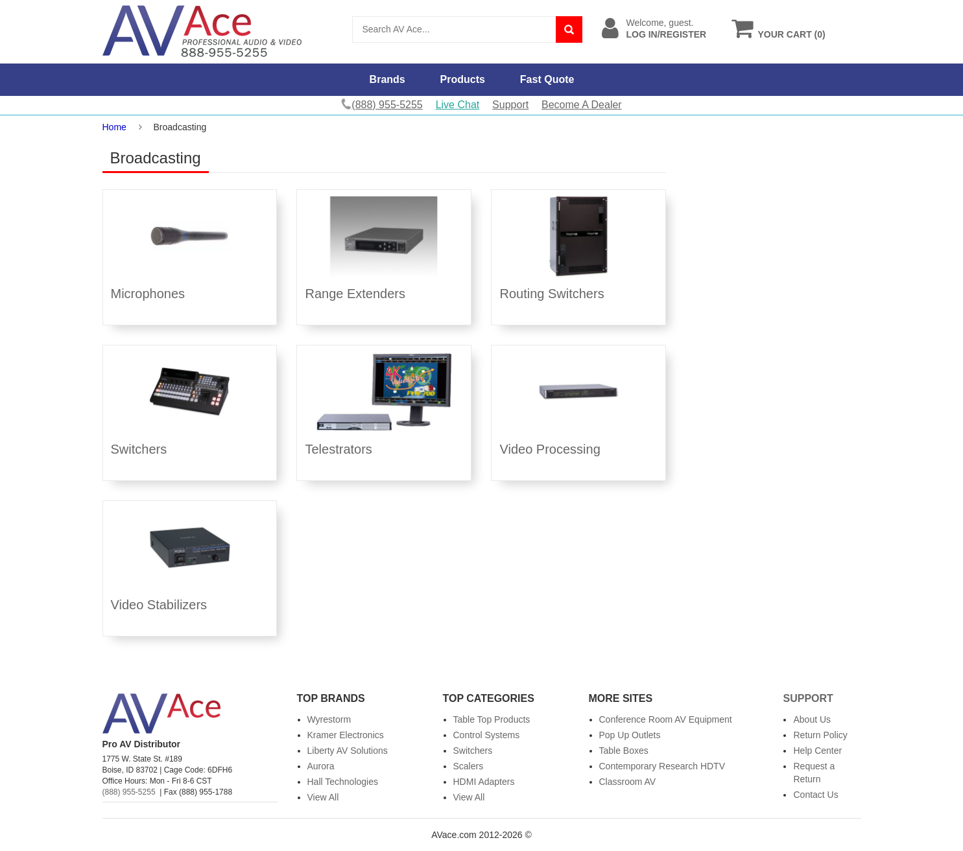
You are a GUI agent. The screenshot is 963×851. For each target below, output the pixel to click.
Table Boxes (623, 750)
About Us (812, 719)
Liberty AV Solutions (347, 750)
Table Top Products (491, 719)
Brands (387, 79)
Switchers (473, 750)
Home (114, 127)
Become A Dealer (581, 104)
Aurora (321, 766)
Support (510, 104)
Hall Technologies (342, 781)
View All (323, 797)
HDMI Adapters (484, 781)
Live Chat (458, 104)
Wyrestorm (329, 719)
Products (462, 79)
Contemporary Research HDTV (662, 766)
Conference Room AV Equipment (665, 719)
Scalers (468, 766)
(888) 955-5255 (129, 792)
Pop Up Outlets (630, 735)
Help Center (817, 750)
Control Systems (486, 735)
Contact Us (815, 794)
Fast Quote (547, 79)
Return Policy (820, 735)
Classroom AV (627, 781)
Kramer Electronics (345, 735)
